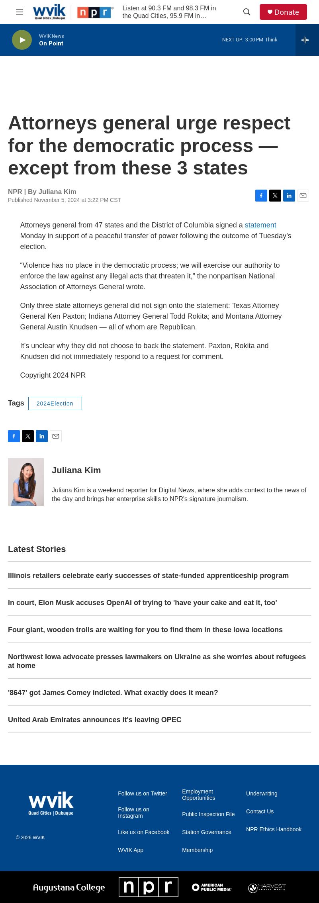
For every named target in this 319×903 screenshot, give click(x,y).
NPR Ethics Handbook (273, 829)
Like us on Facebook (143, 832)
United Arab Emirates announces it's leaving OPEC (95, 720)
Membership (197, 850)
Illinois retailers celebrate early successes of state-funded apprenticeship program (148, 576)
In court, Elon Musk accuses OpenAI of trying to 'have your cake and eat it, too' (142, 603)
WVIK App (130, 850)
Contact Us (260, 812)
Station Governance (206, 832)
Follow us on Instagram (133, 813)
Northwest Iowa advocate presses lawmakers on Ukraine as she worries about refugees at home (157, 661)
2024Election (55, 403)
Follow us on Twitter (142, 794)
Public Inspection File (208, 814)
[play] (22, 40)
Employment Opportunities (198, 795)
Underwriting (262, 794)
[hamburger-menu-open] (19, 12)
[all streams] (307, 40)
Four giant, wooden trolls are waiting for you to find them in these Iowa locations (145, 630)
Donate (286, 12)
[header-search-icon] (246, 12)
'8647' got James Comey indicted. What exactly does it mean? (113, 693)
